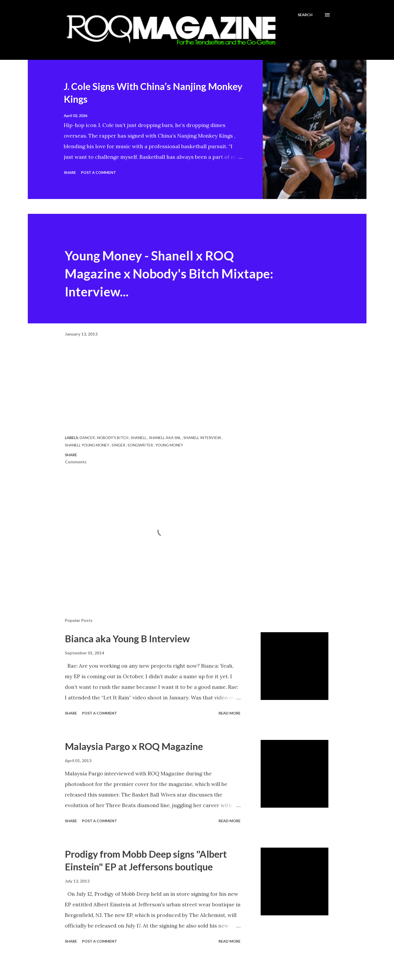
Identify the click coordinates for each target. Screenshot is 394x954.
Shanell (139, 437)
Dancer (88, 437)
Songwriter (141, 445)
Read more (230, 713)
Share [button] (70, 172)
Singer (119, 445)
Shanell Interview (202, 437)
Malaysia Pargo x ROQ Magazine (134, 746)
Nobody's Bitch (113, 437)
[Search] (305, 15)
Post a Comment (98, 172)
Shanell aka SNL (165, 437)
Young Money (169, 445)
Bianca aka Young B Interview (127, 638)
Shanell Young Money (87, 445)
